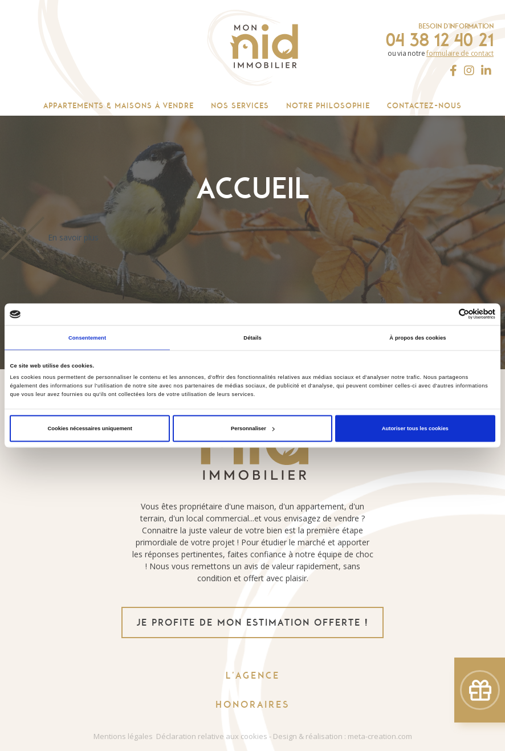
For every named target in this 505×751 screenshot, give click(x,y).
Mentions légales (123, 736)
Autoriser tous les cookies (415, 428)
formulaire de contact (460, 53)
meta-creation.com (380, 736)
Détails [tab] (252, 337)
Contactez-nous (424, 105)
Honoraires (252, 704)
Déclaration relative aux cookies (211, 736)
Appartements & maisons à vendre (118, 105)
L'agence (253, 675)
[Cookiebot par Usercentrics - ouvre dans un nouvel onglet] (445, 314)
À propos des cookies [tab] (417, 337)
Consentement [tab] (87, 337)
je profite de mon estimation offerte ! (252, 622)
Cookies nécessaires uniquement (90, 428)
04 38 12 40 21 (439, 40)
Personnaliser (253, 428)
